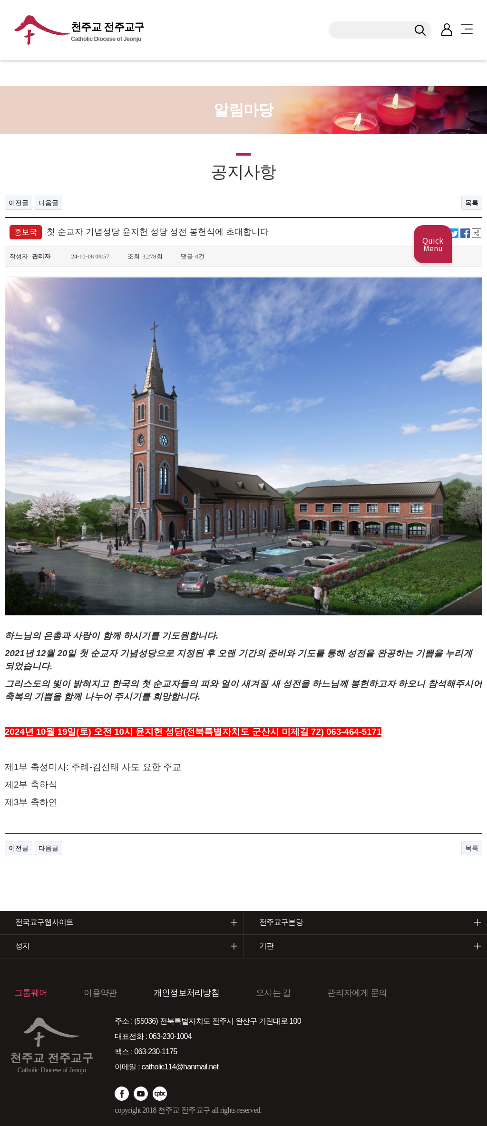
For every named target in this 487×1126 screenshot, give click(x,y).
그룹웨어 (30, 970)
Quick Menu (432, 244)
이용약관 (100, 970)
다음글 (48, 203)
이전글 (19, 203)
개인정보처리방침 (186, 970)
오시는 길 (273, 970)
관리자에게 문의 (357, 970)
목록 (471, 203)
